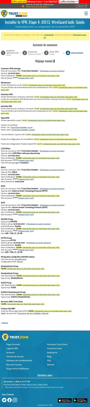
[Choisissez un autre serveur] (52, 71)
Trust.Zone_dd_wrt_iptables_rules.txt (33, 313)
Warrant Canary (14, 364)
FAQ (49, 360)
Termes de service (15, 356)
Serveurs (10, 352)
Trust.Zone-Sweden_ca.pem (23, 130)
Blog (49, 356)
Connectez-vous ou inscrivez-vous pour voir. (41, 75)
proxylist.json (20, 259)
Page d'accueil (13, 344)
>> (68, 1)
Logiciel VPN (12, 348)
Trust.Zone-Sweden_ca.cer (21, 127)
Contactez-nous (54, 348)
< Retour (4, 323)
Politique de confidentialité (19, 360)
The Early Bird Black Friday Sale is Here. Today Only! (25, 384)
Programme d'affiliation (17, 368)
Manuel (50, 364)
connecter (49, 34)
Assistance (52, 352)
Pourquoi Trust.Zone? (57, 344)
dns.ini (20, 261)
